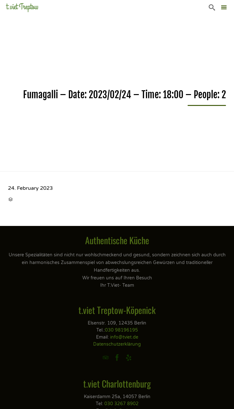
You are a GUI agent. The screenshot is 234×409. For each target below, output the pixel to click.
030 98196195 (121, 330)
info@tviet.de (124, 337)
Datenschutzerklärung (117, 344)
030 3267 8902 (121, 403)
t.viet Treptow (22, 7)
